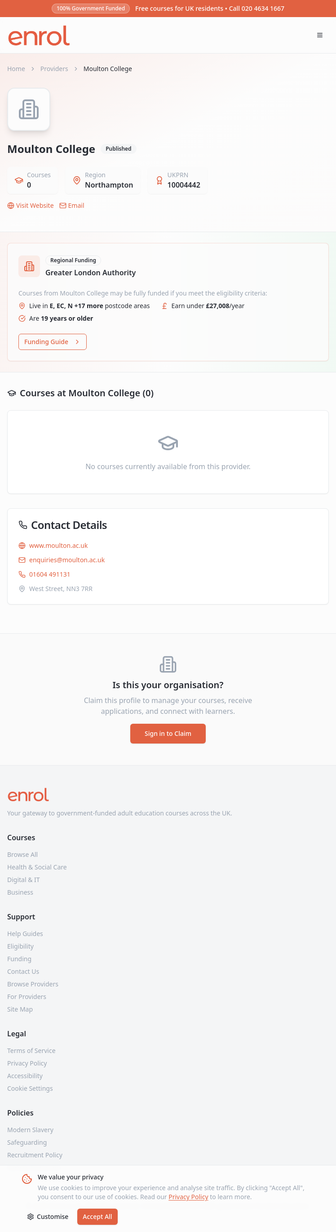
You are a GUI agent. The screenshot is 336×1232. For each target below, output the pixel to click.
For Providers (26, 996)
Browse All (22, 854)
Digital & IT (23, 879)
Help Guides (25, 933)
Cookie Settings (30, 1088)
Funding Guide (52, 341)
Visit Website (30, 205)
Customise (47, 1216)
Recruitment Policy (34, 1155)
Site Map (20, 1009)
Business (20, 892)
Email (71, 205)
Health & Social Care (37, 867)
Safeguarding (27, 1142)
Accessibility (25, 1075)
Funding (19, 958)
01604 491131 (44, 574)
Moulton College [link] (108, 68)
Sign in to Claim (168, 733)
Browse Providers (32, 984)
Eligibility (20, 946)
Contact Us (23, 971)
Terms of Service (31, 1050)
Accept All (97, 1216)
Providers (54, 68)
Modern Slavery (30, 1129)
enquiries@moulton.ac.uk (61, 560)
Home (16, 68)
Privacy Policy (188, 1196)
